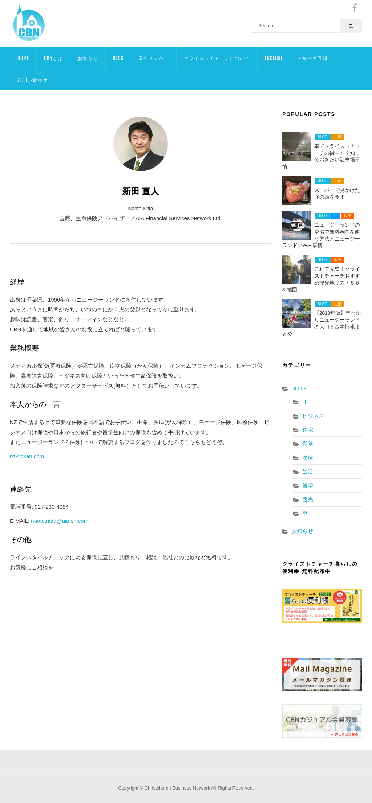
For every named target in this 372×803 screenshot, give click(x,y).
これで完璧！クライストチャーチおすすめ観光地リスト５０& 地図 (321, 279)
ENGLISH (273, 57)
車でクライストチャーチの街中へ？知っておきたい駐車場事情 (321, 157)
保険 (307, 443)
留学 (307, 485)
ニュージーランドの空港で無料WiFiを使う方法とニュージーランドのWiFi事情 (321, 235)
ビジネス (313, 416)
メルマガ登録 (312, 57)
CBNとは (53, 57)
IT (335, 216)
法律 (307, 458)
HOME (23, 57)
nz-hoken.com (27, 456)
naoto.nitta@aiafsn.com (59, 521)
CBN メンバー (153, 57)
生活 (337, 137)
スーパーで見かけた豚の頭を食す (337, 193)
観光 (347, 216)
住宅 (307, 430)
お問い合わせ (32, 79)
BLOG (118, 57)
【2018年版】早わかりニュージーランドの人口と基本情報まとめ (321, 323)
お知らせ (88, 57)
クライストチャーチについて (217, 57)
